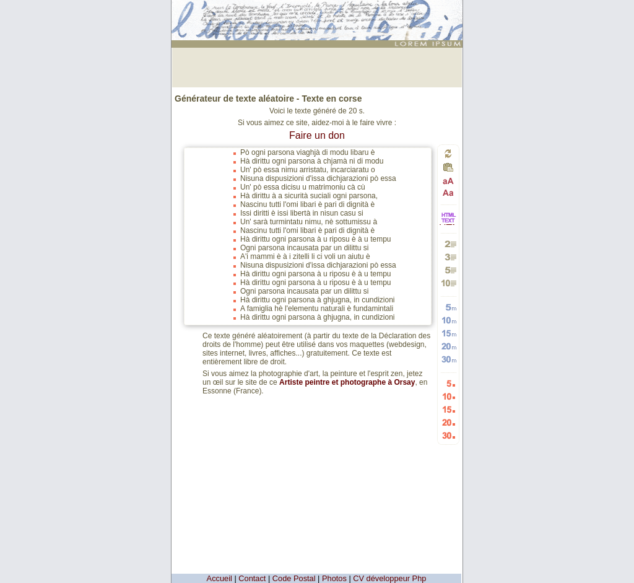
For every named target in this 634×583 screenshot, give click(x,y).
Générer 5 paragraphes (448, 270)
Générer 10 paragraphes (448, 283)
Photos (334, 578)
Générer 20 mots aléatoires (448, 346)
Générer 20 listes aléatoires (448, 422)
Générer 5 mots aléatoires (448, 307)
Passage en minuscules (448, 192)
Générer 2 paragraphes (448, 244)
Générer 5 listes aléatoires (448, 383)
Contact (252, 578)
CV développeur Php (389, 578)
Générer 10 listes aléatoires (448, 396)
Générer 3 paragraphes (448, 257)
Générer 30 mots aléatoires (448, 359)
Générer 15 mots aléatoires (448, 333)
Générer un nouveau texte (448, 153)
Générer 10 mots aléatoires (448, 320)
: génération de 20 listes (318, 10)
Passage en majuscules (448, 181)
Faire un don (317, 135)
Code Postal (294, 578)
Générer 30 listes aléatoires (448, 435)
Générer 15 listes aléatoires (448, 409)
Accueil (219, 578)
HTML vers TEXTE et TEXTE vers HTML (448, 224)
